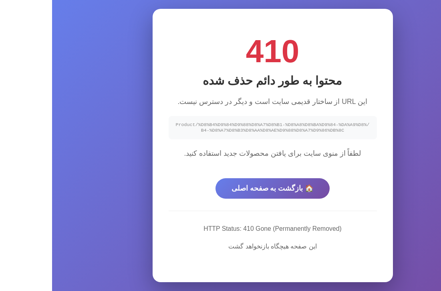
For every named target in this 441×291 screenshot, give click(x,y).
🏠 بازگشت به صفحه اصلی (220, 189)
